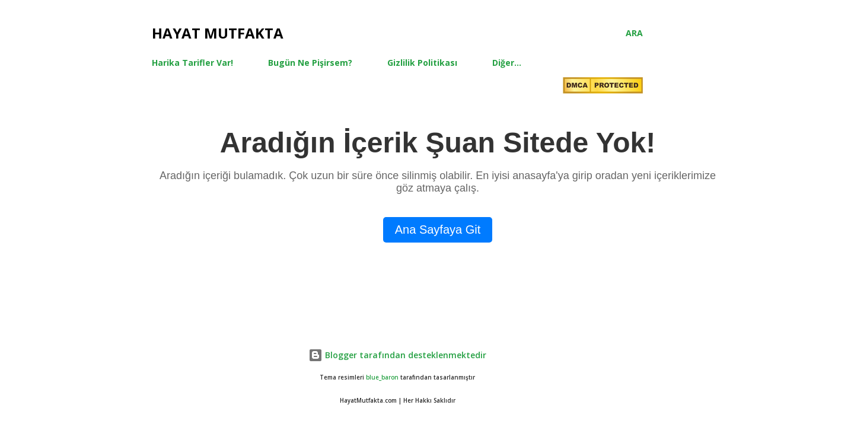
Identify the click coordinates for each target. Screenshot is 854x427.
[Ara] (634, 33)
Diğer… (506, 62)
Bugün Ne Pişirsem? (310, 62)
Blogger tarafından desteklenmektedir (397, 355)
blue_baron (382, 377)
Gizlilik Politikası (422, 62)
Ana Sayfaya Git (438, 229)
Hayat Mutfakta (217, 33)
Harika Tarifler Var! (192, 62)
